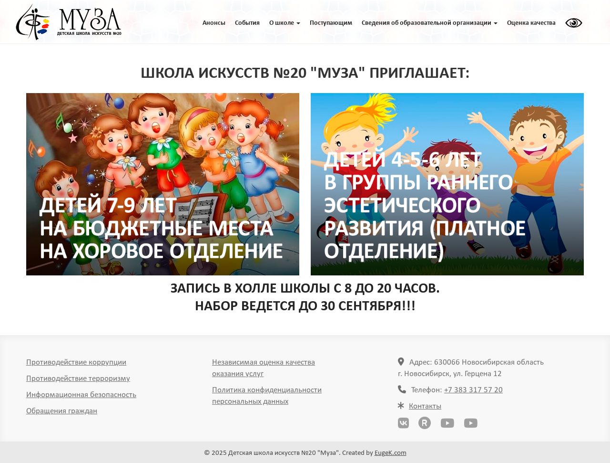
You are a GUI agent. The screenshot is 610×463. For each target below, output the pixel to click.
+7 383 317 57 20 (473, 392)
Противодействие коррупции (76, 364)
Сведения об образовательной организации (430, 23)
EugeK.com (391, 453)
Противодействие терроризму (78, 381)
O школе (284, 23)
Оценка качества (531, 23)
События (247, 23)
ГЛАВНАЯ (69, 22)
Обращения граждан (61, 413)
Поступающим (331, 23)
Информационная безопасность (81, 397)
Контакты (425, 408)
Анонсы (214, 23)
